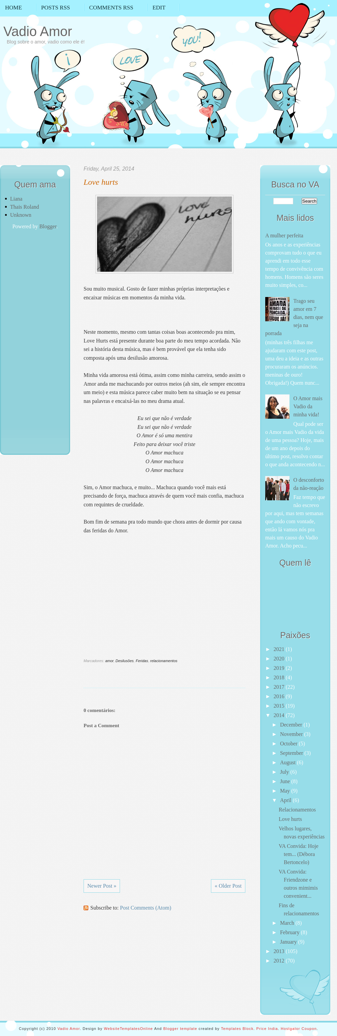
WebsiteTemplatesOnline (128, 1029)
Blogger (48, 226)
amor (109, 661)
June (285, 781)
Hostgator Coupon (299, 1029)
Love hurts (101, 182)
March (288, 923)
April (286, 800)
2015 (280, 706)
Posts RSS (55, 7)
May (285, 791)
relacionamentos (164, 661)
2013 (280, 951)
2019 (280, 668)
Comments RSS (111, 7)
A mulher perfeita (284, 235)
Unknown (20, 215)
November (292, 734)
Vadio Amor (37, 31)
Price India (267, 1029)
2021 (280, 649)
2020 (280, 658)
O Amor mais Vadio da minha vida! (307, 406)
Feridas (142, 661)
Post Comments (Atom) (145, 908)
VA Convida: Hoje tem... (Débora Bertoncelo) (298, 854)
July (285, 772)
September (292, 753)
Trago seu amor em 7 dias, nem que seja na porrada (294, 317)
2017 (280, 687)
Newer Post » (101, 886)
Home (13, 7)
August (288, 762)
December (292, 725)
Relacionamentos (297, 809)
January (289, 942)
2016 (280, 696)
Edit (158, 7)
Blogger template (180, 1029)
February (290, 932)
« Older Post (228, 886)
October (289, 743)
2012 (280, 961)
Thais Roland (24, 207)
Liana (16, 199)
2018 (280, 677)
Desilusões (125, 661)
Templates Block (237, 1029)
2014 (280, 715)
